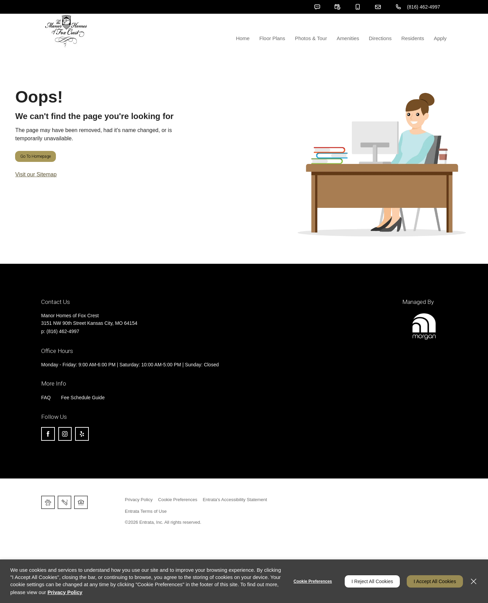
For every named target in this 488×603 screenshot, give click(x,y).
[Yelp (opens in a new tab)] (82, 451)
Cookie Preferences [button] (177, 517)
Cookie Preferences (312, 581)
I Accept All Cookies (435, 581)
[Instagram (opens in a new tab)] (65, 451)
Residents (413, 55)
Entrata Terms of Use (146, 528)
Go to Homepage (35, 174)
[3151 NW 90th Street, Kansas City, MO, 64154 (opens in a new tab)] (89, 341)
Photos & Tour (312, 55)
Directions (381, 55)
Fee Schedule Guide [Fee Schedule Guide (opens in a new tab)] (83, 415)
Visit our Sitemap (36, 192)
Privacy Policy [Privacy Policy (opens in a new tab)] (139, 517)
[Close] (473, 581)
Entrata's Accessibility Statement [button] (235, 517)
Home (245, 55)
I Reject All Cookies (372, 581)
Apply (440, 55)
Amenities (349, 55)
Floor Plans (274, 55)
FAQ (46, 415)
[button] (316, 7)
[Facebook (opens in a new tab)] (48, 451)
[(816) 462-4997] (417, 7)
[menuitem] (245, 39)
